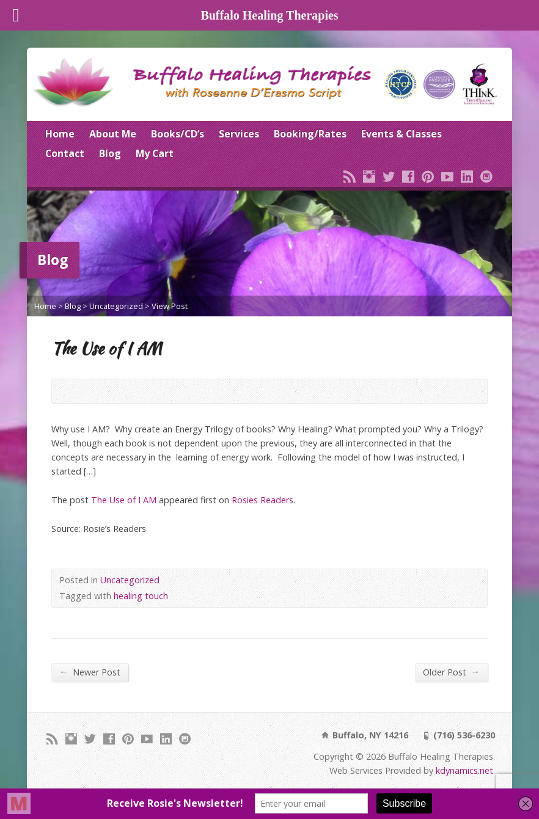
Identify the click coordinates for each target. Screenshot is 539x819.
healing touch (141, 596)
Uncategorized (116, 305)
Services (239, 133)
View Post (170, 305)
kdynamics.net (464, 770)
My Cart (155, 153)
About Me (112, 133)
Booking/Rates (310, 133)
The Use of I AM (123, 500)
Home (60, 133)
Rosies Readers (262, 500)
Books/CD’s (177, 133)
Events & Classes (401, 133)
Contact (64, 153)
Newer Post (89, 672)
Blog (110, 153)
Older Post (451, 672)
